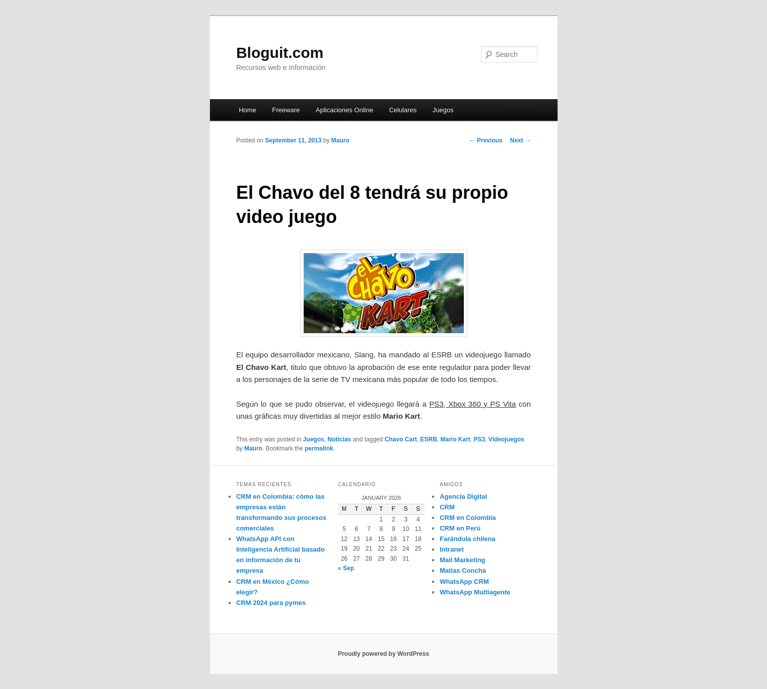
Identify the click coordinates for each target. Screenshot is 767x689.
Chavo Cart (401, 439)
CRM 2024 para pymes (271, 602)
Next (520, 140)
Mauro (340, 140)
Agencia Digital (463, 496)
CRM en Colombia (468, 517)
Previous (486, 140)
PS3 (479, 439)
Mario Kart (455, 439)
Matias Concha (463, 570)
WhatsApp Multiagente (475, 592)
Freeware (286, 110)
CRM (447, 507)
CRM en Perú (460, 528)
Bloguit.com (279, 52)
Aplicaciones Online (344, 110)
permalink (319, 448)
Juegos (443, 110)
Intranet (452, 549)
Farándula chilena (468, 539)
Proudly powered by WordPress (383, 653)
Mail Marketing (462, 560)
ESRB (428, 439)
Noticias (339, 439)
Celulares (402, 110)
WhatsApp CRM (464, 581)
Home (247, 110)
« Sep (346, 568)
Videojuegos (506, 439)
